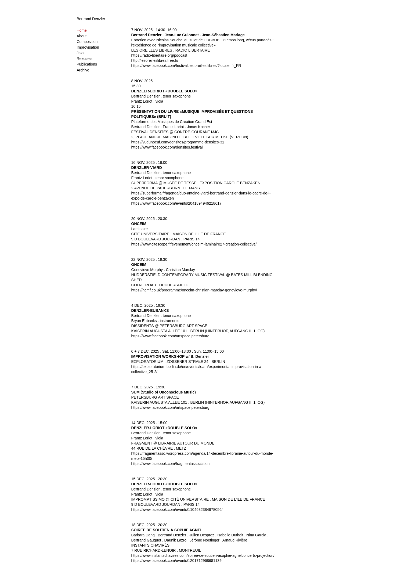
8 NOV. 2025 (142, 81)
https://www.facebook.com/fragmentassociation (170, 463)
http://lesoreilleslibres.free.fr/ (154, 60)
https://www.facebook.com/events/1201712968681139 (176, 560)
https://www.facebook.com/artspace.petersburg (170, 336)
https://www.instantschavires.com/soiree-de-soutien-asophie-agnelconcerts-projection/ (202, 555)
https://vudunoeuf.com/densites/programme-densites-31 (177, 142)
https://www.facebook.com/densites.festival (167, 147)
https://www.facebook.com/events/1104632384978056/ (177, 509)
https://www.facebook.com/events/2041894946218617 (176, 203)
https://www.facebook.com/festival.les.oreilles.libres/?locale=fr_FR (186, 65)
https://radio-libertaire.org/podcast (159, 55)
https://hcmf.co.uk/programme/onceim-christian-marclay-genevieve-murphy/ (194, 290)
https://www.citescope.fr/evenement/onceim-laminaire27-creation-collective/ (194, 244)
